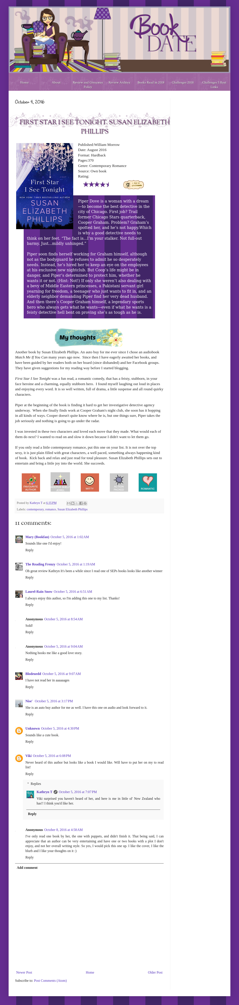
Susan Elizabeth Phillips (72, 509)
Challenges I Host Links (214, 84)
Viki (28, 756)
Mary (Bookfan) (37, 537)
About (56, 82)
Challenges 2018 (183, 82)
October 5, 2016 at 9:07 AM (61, 674)
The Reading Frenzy (40, 564)
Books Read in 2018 (151, 82)
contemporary (35, 509)
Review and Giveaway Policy (88, 84)
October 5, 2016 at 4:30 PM (60, 728)
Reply (29, 550)
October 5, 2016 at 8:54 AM (63, 619)
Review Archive (119, 82)
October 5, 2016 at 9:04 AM (63, 646)
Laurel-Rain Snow (39, 591)
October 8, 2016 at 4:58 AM (63, 830)
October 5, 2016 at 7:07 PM (78, 792)
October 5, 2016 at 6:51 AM (73, 591)
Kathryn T (44, 792)
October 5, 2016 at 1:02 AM (70, 537)
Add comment (27, 867)
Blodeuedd (33, 674)
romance (50, 509)
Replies (36, 784)
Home (24, 82)
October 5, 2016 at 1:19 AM (76, 564)
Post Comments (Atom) (50, 980)
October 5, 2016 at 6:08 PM (52, 756)
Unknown (32, 728)
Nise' (29, 701)
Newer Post (24, 972)
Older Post (155, 972)
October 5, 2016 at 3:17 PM (54, 701)
